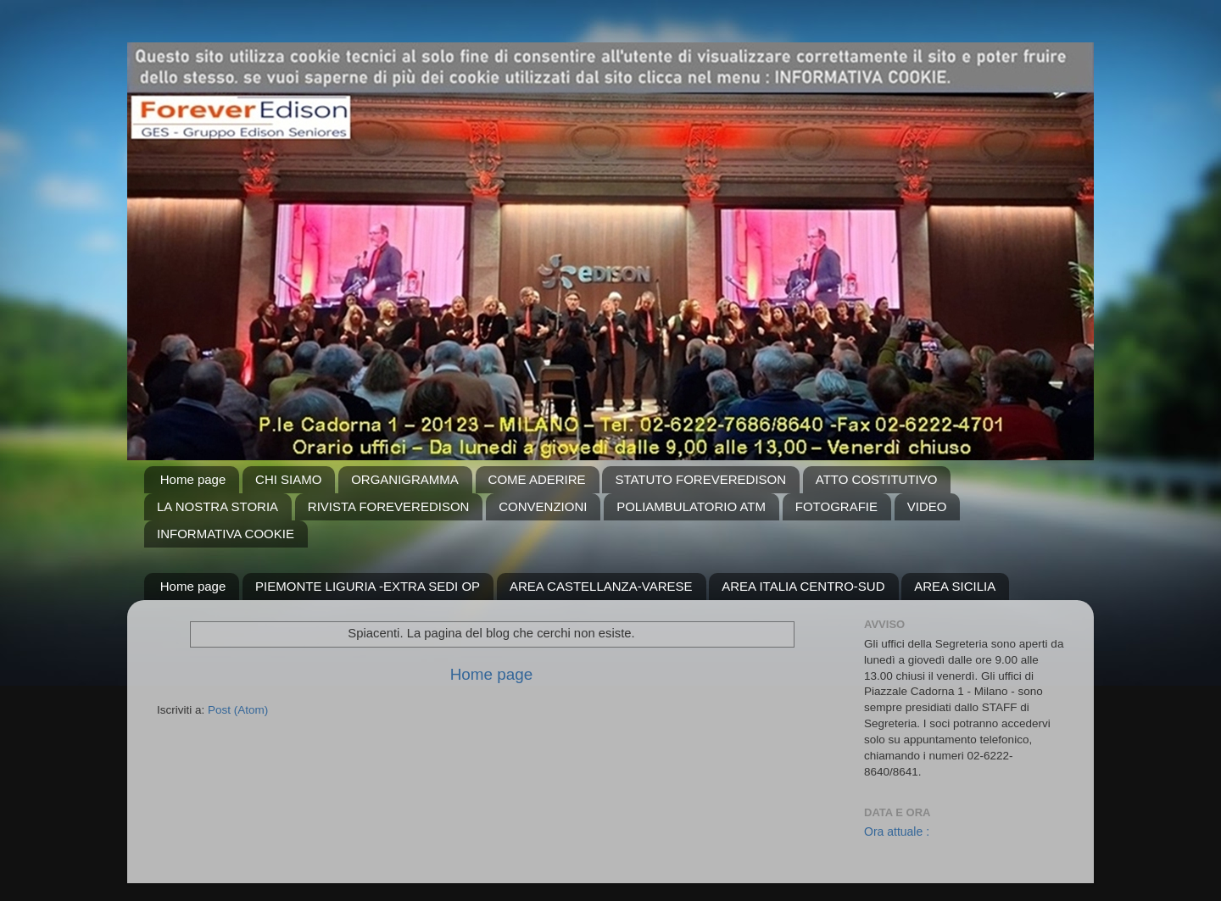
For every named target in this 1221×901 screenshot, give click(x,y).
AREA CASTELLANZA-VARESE (601, 586)
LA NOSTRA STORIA (217, 506)
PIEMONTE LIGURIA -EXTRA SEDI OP (367, 586)
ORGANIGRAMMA (405, 479)
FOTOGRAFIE (836, 506)
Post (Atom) (238, 710)
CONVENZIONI (543, 506)
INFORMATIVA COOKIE (225, 533)
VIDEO (927, 506)
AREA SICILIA (954, 586)
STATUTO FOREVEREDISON (700, 479)
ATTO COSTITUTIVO (877, 479)
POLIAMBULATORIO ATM (691, 506)
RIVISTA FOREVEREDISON (389, 506)
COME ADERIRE (537, 479)
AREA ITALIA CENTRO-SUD (803, 586)
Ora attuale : (896, 831)
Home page (193, 479)
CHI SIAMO (288, 479)
